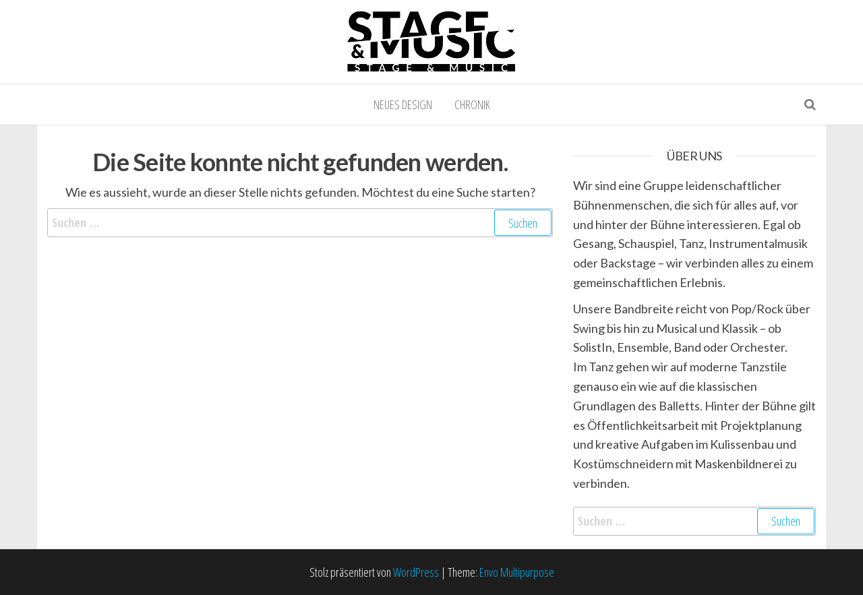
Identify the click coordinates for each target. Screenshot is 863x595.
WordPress (416, 572)
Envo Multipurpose (516, 572)
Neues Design (403, 104)
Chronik (472, 104)
